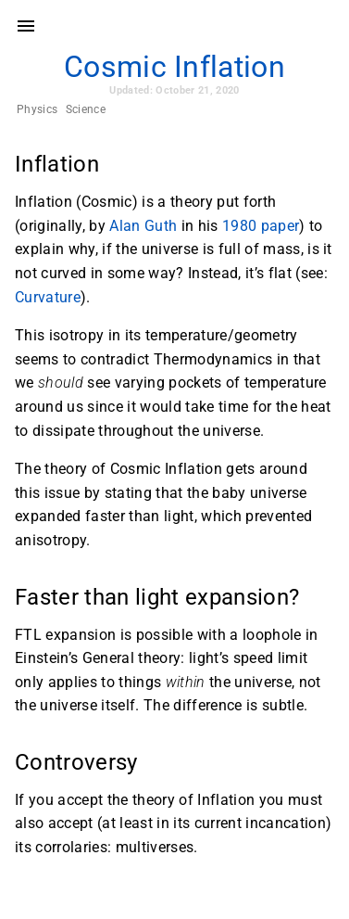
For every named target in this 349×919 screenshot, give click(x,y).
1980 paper (260, 226)
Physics (37, 109)
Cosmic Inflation (174, 66)
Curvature (48, 297)
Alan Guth (143, 226)
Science (86, 109)
